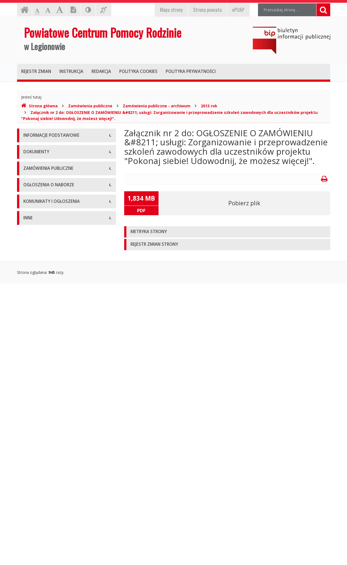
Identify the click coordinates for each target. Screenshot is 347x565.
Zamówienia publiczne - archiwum (156, 105)
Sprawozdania (35, 313)
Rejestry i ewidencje (41, 515)
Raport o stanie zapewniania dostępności (60, 222)
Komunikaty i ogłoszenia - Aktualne (54, 437)
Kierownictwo (35, 185)
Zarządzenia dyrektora (43, 301)
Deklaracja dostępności (44, 210)
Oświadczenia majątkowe (46, 528)
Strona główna (39, 105)
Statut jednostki (37, 251)
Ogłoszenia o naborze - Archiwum (53, 408)
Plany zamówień (38, 367)
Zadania (30, 198)
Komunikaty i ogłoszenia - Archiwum (55, 449)
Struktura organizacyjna (44, 173)
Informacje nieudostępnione (48, 478)
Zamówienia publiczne (90, 105)
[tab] (227, 232)
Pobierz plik (244, 203)
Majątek (30, 491)
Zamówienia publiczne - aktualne (52, 342)
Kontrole (31, 503)
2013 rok (209, 105)
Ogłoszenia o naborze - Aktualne (52, 396)
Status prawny (36, 160)
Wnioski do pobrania (41, 288)
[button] (227, 232)
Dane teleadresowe (40, 148)
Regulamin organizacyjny (45, 264)
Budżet (29, 276)
